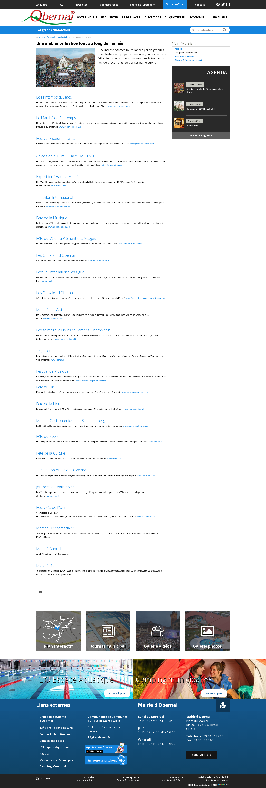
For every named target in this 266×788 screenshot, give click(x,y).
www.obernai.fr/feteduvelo (130, 244)
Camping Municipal (52, 766)
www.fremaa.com (58, 186)
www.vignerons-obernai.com (135, 392)
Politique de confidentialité (213, 777)
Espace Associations (128, 780)
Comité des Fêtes (51, 741)
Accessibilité (176, 777)
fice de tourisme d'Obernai (52, 719)
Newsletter (81, 4)
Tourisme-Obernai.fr (142, 4)
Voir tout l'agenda (200, 135)
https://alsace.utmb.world (113, 165)
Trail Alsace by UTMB (185, 56)
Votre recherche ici (203, 30)
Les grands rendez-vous (82, 37)
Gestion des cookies (217, 780)
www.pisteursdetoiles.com (142, 144)
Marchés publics (85, 780)
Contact (200, 4)
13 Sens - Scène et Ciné (56, 728)
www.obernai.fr (57, 360)
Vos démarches (109, 4)
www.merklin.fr (48, 281)
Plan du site (87, 777)
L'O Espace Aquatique (54, 747)
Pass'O (44, 753)
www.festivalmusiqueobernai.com (91, 380)
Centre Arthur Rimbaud (55, 734)
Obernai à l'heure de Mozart (188, 60)
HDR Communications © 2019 (209, 785)
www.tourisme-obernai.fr (119, 106)
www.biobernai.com (146, 475)
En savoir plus (117, 693)
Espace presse (131, 777)
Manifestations (64, 37)
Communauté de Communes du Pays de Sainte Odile (108, 719)
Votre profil (175, 4)
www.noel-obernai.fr (146, 516)
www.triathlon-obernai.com (58, 206)
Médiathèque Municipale (56, 760)
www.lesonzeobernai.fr (99, 261)
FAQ (61, 4)
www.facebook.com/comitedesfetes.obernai (145, 298)
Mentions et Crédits (173, 780)
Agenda (178, 48)
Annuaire (41, 4)
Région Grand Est (100, 737)
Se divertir (51, 37)
